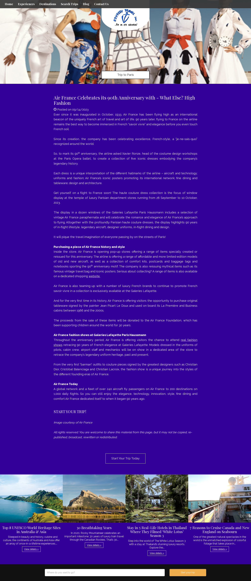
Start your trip (188, 572)
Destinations (47, 4)
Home (9, 4)
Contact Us (101, 4)
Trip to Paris (125, 74)
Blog (86, 4)
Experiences (26, 4)
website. (94, 276)
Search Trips (69, 4)
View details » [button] (31, 549)
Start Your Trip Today (125, 458)
